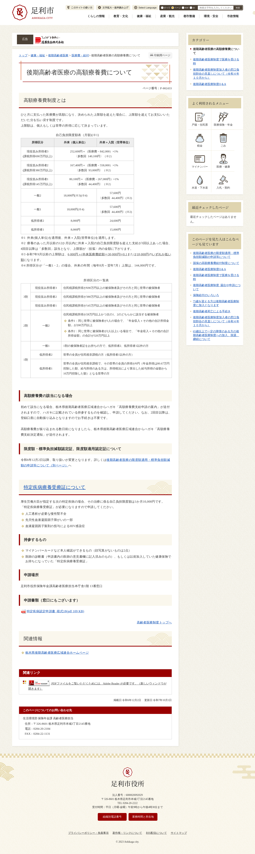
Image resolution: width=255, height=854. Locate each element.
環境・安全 (211, 16)
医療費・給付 (80, 55)
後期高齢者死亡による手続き (212, 311)
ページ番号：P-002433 (157, 88)
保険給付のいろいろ (206, 295)
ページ (177, 8)
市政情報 (233, 16)
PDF (187, 8)
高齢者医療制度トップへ (154, 622)
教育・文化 (121, 16)
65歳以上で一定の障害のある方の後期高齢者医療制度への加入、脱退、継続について (216, 335)
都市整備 (189, 16)
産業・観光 (167, 16)
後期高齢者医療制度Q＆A (209, 84)
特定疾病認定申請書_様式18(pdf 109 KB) (52, 611)
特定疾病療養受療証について (55, 487)
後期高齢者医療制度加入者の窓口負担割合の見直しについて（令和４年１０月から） (216, 73)
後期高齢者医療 (58, 55)
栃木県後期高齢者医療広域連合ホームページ (57, 652)
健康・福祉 (144, 16)
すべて (167, 8)
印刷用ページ (162, 55)
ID (194, 8)
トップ (23, 55)
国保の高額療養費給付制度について (216, 263)
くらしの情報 (96, 16)
